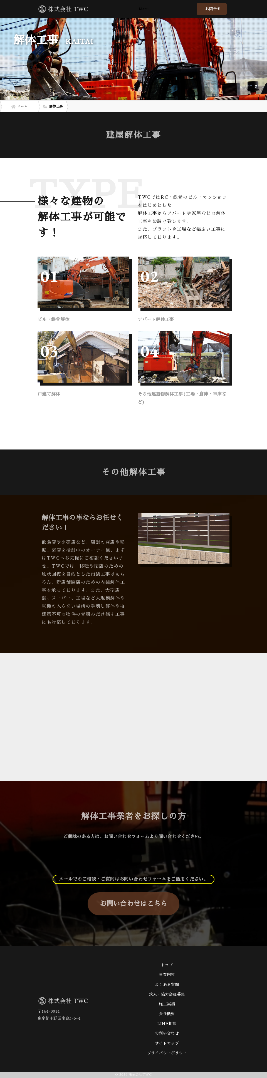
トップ (167, 965)
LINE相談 (167, 1023)
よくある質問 (167, 985)
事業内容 (167, 975)
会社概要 (167, 1014)
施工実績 (167, 1004)
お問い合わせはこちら (133, 903)
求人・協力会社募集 (167, 994)
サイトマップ (167, 1043)
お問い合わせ (167, 1033)
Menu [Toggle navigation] (144, 9)
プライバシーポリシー (167, 1053)
